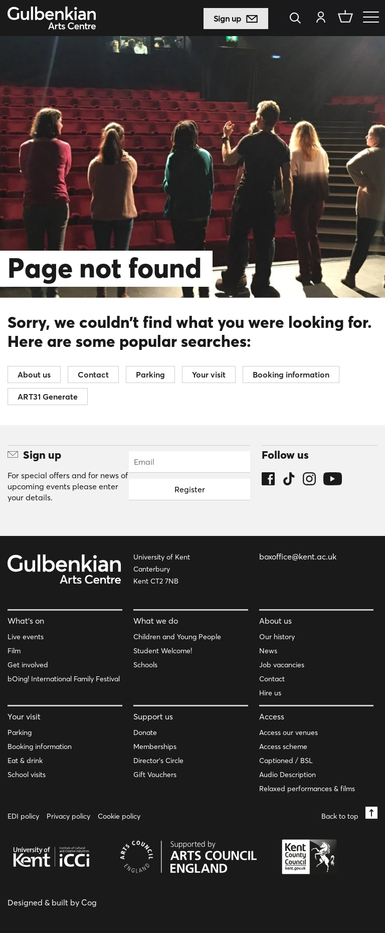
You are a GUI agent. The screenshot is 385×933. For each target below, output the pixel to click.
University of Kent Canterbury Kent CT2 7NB (161, 569)
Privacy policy (68, 816)
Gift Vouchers (154, 774)
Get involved (28, 664)
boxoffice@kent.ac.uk (297, 556)
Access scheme (283, 746)
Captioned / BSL (286, 760)
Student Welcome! (162, 650)
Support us (153, 716)
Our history (277, 636)
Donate (145, 732)
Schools (145, 664)
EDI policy (23, 816)
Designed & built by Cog (52, 902)
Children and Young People (177, 636)
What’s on (26, 621)
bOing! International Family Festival (64, 678)
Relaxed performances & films (307, 788)
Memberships (154, 746)
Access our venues (288, 732)
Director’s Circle (158, 760)
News (268, 650)
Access (271, 716)
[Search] (298, 19)
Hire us (270, 692)
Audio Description (287, 774)
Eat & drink (25, 760)
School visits (27, 774)
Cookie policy (119, 816)
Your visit (209, 374)
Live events (26, 636)
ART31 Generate (48, 397)
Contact (93, 374)
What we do (155, 621)
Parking (150, 374)
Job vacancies (281, 664)
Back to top (349, 813)
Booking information (291, 374)
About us (34, 374)
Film (14, 650)
